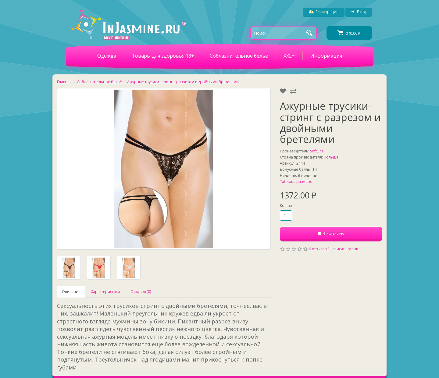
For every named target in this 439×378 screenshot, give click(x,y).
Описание (71, 291)
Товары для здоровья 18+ (163, 55)
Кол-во (286, 205)
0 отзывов (318, 248)
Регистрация (323, 11)
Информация (326, 55)
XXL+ (289, 55)
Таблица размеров (297, 181)
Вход (359, 11)
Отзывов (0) (140, 291)
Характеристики (105, 291)
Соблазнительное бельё (239, 55)
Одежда (106, 55)
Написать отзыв (344, 248)
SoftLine (317, 151)
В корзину (330, 233)
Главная (64, 81)
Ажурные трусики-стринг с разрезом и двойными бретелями (183, 81)
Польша (331, 157)
